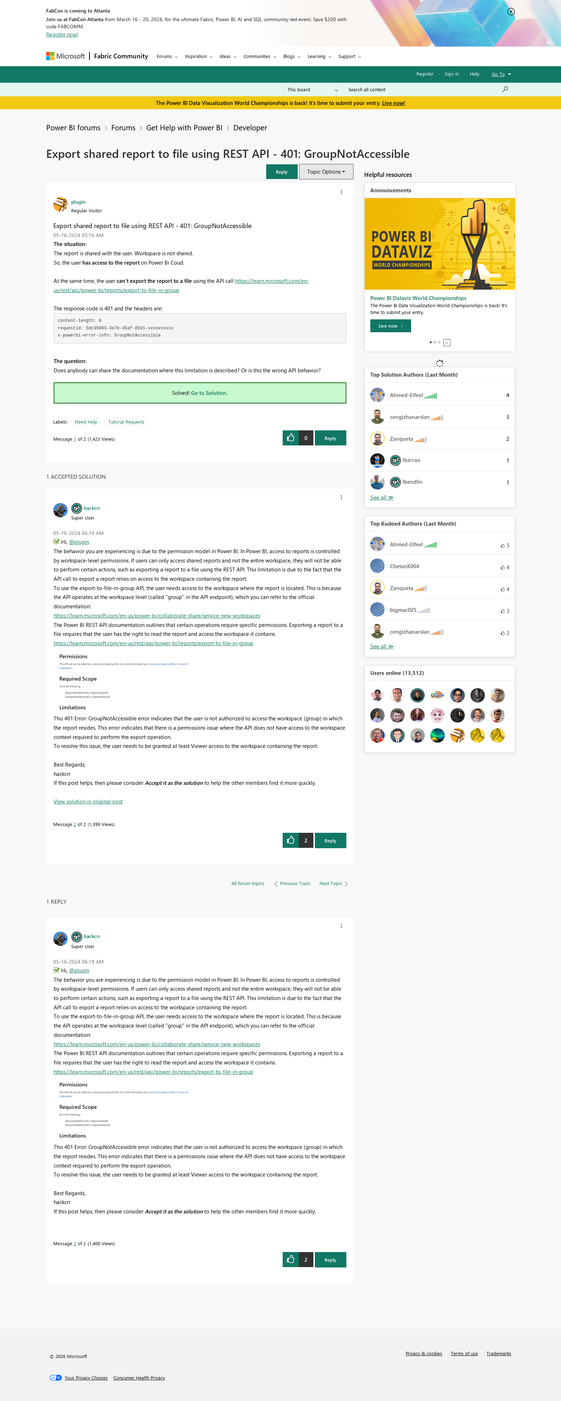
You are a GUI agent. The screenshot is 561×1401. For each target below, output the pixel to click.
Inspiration (196, 56)
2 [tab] (435, 342)
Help (474, 74)
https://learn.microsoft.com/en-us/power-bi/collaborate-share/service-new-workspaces (157, 615)
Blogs (289, 56)
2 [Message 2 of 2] (75, 824)
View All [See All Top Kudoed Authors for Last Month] (382, 646)
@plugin (79, 541)
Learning (317, 56)
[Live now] (390, 325)
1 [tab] (430, 342)
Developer (250, 127)
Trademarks (499, 1353)
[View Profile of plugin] (78, 201)
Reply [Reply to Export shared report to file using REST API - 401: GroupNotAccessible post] (330, 438)
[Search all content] (428, 89)
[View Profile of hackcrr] (92, 507)
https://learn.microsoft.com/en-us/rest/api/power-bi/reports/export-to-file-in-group (153, 643)
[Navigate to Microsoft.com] (65, 56)
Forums (164, 56)
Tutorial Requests (126, 421)
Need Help (86, 421)
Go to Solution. (209, 392)
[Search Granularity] (312, 89)
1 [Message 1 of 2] (75, 439)
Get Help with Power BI (184, 127)
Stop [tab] (446, 342)
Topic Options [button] (324, 171)
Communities (257, 56)
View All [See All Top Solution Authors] (382, 497)
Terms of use (464, 1353)
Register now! (62, 34)
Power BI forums (73, 127)
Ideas (225, 56)
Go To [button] (498, 74)
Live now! (393, 102)
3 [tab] (439, 342)
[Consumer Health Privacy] (139, 1377)
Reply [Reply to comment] (330, 840)
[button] (282, 171)
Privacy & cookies (424, 1353)
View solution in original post (88, 801)
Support (346, 56)
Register (425, 74)
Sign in (452, 74)
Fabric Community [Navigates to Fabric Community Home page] (121, 56)
